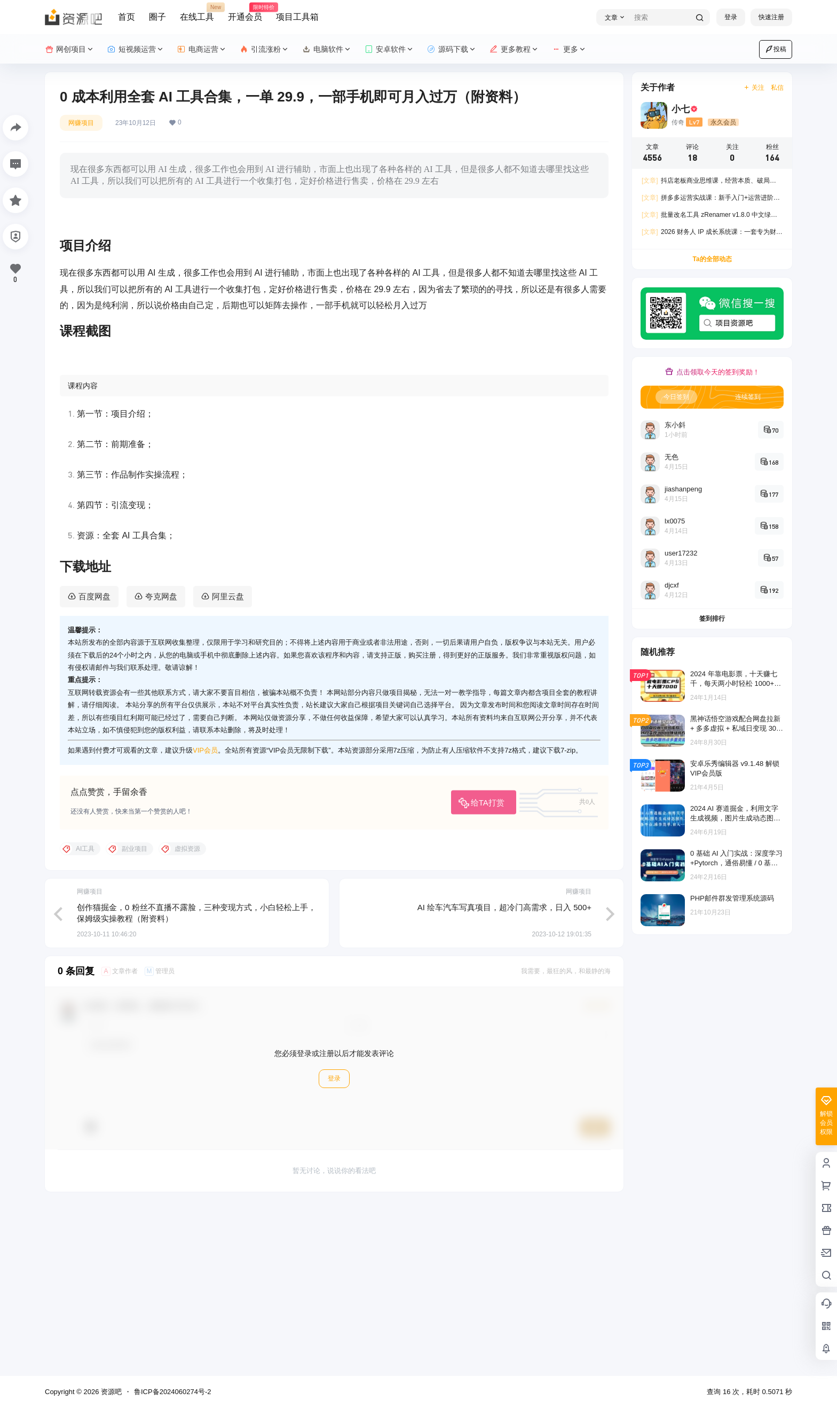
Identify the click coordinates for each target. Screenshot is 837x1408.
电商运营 (202, 49)
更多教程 (514, 49)
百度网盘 (94, 765)
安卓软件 (389, 49)
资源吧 (110, 1392)
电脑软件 (327, 49)
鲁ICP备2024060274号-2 (172, 1392)
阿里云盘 (228, 765)
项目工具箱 (297, 16)
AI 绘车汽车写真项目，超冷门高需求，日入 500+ (504, 1075)
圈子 (157, 16)
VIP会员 (205, 919)
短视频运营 (135, 49)
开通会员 (245, 12)
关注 (754, 87)
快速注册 (771, 17)
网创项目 (69, 49)
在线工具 (197, 12)
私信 (777, 87)
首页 (126, 16)
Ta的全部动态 (711, 259)
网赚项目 (81, 123)
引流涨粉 (264, 49)
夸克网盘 (161, 765)
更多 (569, 49)
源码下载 (452, 49)
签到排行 (712, 618)
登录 (730, 17)
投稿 (775, 49)
